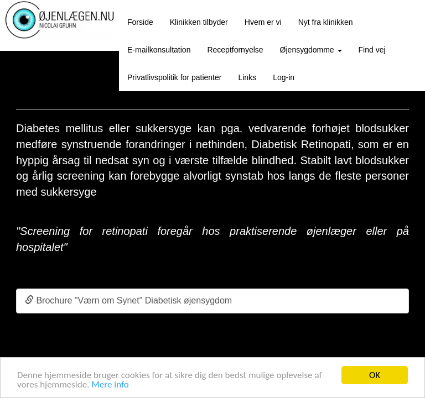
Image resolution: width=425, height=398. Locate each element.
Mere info (110, 384)
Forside (140, 22)
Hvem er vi (263, 22)
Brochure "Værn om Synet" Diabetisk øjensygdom (128, 300)
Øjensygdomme (311, 49)
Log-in (283, 77)
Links (247, 77)
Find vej (372, 49)
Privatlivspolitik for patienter (174, 77)
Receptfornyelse (235, 49)
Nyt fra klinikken (325, 22)
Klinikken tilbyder (199, 22)
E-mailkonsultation (158, 49)
